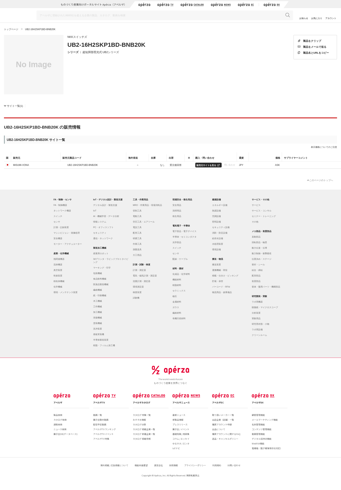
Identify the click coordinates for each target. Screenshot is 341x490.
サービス (256, 205)
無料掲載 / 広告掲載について (114, 465)
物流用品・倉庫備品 (222, 292)
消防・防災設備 (219, 232)
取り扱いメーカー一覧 (223, 414)
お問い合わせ (233, 465)
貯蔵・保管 (217, 281)
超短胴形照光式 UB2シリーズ (100, 52)
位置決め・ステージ (261, 259)
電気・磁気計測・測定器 (145, 275)
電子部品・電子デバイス (184, 231)
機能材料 (176, 279)
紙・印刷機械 (99, 295)
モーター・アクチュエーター (68, 243)
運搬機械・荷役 (219, 270)
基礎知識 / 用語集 (180, 434)
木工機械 (97, 301)
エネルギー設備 (219, 205)
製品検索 (58, 414)
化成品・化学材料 (181, 274)
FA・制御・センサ (63, 199)
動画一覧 (97, 414)
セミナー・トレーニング (264, 216)
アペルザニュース (181, 402)
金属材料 (176, 301)
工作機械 (97, 306)
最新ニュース (178, 414)
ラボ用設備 (257, 329)
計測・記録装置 (61, 227)
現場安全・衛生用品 (182, 199)
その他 (255, 221)
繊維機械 (97, 289)
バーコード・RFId (221, 286)
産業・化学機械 (61, 253)
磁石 (174, 296)
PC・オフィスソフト (103, 227)
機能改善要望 (141, 465)
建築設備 (216, 199)
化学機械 (58, 286)
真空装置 (58, 270)
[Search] (164, 15)
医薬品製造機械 (100, 284)
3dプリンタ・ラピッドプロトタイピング (110, 260)
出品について (218, 429)
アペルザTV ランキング (104, 429)
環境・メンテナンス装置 (66, 292)
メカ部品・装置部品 (261, 231)
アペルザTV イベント (103, 434)
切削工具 (137, 210)
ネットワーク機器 (62, 210)
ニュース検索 (60, 429)
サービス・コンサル (261, 210)
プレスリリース (180, 424)
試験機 (136, 297)
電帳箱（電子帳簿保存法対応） (267, 448)
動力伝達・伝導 (259, 247)
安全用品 (176, 205)
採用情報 (173, 465)
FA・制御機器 (60, 205)
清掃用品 (176, 210)
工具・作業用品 (140, 199)
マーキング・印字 (102, 267)
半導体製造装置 (100, 339)
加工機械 (97, 312)
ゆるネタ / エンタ (180, 443)
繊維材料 (176, 312)
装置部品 (256, 281)
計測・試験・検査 (141, 264)
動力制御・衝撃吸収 (261, 253)
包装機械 (97, 273)
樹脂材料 (176, 285)
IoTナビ (176, 448)
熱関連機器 (59, 259)
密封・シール (258, 264)
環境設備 (216, 249)
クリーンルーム (259, 335)
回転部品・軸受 (259, 242)
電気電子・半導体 (181, 225)
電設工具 (137, 227)
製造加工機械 (99, 247)
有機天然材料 (179, 318)
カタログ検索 (60, 419)
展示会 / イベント (180, 429)
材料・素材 (177, 268)
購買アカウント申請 (222, 424)
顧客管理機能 (258, 414)
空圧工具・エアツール (144, 221)
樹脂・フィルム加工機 (104, 345)
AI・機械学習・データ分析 (106, 216)
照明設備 (216, 221)
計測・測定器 (139, 270)
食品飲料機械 (99, 278)
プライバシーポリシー (195, 465)
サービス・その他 (260, 199)
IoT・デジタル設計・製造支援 (108, 199)
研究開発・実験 (259, 296)
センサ (57, 221)
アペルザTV (99, 402)
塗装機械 (97, 323)
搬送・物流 (217, 259)
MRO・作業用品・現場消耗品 (147, 205)
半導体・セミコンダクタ (184, 236)
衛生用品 (176, 216)
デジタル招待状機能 (261, 438)
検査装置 (137, 292)
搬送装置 (216, 264)
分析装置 (256, 312)
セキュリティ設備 (221, 227)
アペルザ (58, 402)
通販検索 (58, 424)
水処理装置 (217, 243)
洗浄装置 (97, 328)
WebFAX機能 (258, 443)
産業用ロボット (100, 253)
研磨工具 (137, 238)
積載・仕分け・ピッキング (225, 275)
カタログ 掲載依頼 (142, 438)
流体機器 (58, 264)
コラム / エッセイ (180, 438)
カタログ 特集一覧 (142, 414)
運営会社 (158, 465)
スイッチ (58, 216)
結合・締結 (257, 270)
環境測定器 (138, 286)
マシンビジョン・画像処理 (67, 232)
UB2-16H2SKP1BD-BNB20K (82, 165)
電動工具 (137, 216)
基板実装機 (98, 334)
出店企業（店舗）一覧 (223, 419)
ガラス (175, 307)
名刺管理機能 (258, 424)
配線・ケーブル (180, 259)
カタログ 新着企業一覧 (144, 434)
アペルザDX (257, 402)
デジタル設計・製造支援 (105, 205)
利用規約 (216, 465)
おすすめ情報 (139, 419)
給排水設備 (217, 238)
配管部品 (256, 275)
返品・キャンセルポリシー (225, 438)
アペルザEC (218, 402)
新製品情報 (177, 419)
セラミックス (179, 290)
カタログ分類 (139, 424)
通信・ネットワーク (103, 238)
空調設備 (216, 216)
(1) (13, 106)
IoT (94, 210)
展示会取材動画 (100, 419)
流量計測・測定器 (141, 281)
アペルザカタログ (141, 402)
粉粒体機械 (59, 281)
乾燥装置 (58, 275)
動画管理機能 (258, 434)
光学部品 (176, 242)
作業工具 (137, 243)
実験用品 (256, 318)
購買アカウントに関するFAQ (226, 434)
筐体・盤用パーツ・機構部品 (266, 286)
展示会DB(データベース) (66, 434)
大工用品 (137, 255)
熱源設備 (216, 210)
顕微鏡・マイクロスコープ (265, 307)
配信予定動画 (99, 424)
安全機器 (58, 238)
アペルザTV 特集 (101, 438)
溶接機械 (97, 317)
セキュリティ (99, 232)
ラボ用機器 (257, 301)
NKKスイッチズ (77, 37)
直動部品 (256, 236)
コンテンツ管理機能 (261, 429)
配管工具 (137, 232)
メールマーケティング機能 (265, 419)
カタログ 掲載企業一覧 (144, 429)
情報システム (99, 221)
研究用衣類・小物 (260, 324)
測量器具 (137, 249)
